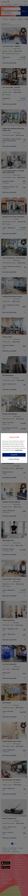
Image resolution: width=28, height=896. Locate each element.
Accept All (14, 454)
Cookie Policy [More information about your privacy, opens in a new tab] (19, 450)
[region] (14, 448)
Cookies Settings (14, 459)
